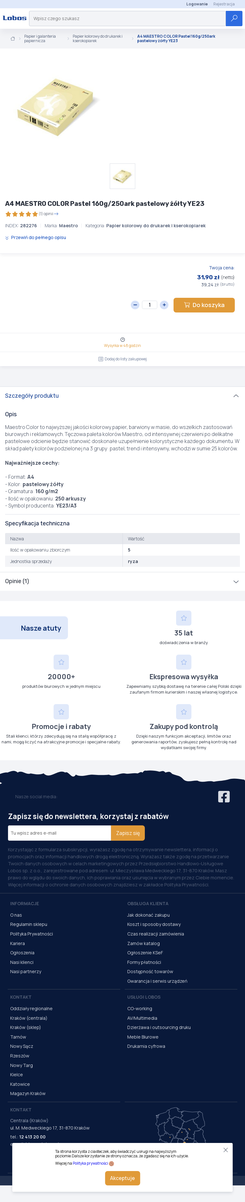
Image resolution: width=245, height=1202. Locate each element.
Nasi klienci (21, 962)
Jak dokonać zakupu (148, 915)
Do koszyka (204, 305)
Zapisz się (128, 833)
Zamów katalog (143, 943)
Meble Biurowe (143, 1037)
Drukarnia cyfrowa (146, 1046)
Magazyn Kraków (28, 1093)
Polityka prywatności (90, 1163)
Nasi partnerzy (25, 971)
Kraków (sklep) (25, 1027)
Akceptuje (122, 1178)
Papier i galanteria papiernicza (40, 38)
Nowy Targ (21, 1065)
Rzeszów (19, 1056)
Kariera (17, 943)
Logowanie (197, 4)
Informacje (24, 903)
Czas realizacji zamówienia (155, 934)
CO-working (139, 1008)
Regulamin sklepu (28, 924)
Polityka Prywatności (31, 934)
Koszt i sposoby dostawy (154, 924)
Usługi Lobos (143, 997)
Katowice (20, 1084)
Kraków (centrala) (29, 1018)
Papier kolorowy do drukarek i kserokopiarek (97, 38)
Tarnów (18, 1037)
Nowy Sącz (21, 1046)
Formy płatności (144, 962)
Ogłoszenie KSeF (145, 953)
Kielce (16, 1074)
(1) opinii (32, 214)
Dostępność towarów (150, 971)
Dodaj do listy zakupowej (122, 359)
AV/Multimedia (142, 1018)
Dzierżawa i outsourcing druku (159, 1027)
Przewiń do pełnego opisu (35, 237)
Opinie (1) (17, 581)
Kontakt (21, 997)
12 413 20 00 (32, 1137)
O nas (16, 915)
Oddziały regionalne (31, 1008)
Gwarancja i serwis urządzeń (157, 981)
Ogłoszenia (22, 953)
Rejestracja (224, 4)
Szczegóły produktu (32, 395)
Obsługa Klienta (147, 903)
